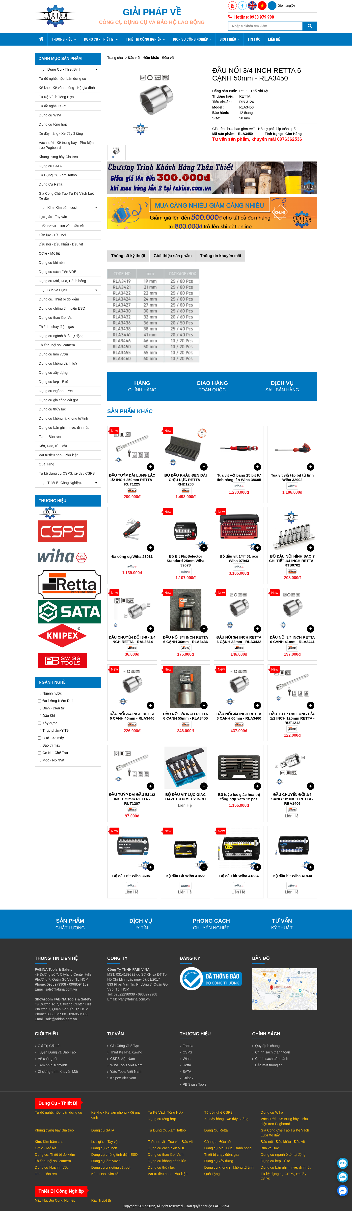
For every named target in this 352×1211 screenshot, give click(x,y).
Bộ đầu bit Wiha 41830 (292, 876)
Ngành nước (50, 693)
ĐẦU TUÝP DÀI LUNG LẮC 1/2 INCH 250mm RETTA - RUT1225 (132, 479)
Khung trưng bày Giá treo (58, 157)
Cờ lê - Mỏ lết (49, 253)
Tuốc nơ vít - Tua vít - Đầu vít (61, 226)
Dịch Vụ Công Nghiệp (192, 39)
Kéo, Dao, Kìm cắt (53, 446)
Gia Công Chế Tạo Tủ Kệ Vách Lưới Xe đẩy (67, 195)
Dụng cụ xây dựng (53, 373)
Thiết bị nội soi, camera (57, 345)
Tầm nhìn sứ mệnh (52, 1065)
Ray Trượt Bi (101, 1200)
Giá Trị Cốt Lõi (49, 1046)
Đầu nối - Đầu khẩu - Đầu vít (61, 244)
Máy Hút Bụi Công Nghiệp (55, 1200)
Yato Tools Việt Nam (125, 1072)
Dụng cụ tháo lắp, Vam (57, 318)
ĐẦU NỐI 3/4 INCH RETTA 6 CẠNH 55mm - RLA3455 (185, 716)
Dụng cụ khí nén (52, 263)
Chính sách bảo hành (271, 1059)
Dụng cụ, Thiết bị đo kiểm (59, 299)
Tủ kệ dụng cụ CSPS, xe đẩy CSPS (67, 473)
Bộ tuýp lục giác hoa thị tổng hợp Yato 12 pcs (239, 796)
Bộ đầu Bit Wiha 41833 (185, 876)
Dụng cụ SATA (50, 166)
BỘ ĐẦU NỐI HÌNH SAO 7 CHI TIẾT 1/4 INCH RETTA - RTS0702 (292, 560)
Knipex (188, 1078)
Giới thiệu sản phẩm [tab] (172, 256)
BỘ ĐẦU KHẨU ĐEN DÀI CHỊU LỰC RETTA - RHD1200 (185, 479)
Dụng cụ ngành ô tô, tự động (61, 336)
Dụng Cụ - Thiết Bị (101, 39)
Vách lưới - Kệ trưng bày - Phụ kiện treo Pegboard (66, 145)
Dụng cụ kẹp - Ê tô (53, 382)
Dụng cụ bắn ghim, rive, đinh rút (64, 428)
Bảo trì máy (49, 745)
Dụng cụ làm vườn (53, 354)
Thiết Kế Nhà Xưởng (126, 1052)
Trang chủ (115, 58)
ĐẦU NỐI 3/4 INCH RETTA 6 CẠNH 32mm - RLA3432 (239, 639)
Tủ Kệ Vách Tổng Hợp (56, 97)
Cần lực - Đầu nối (52, 235)
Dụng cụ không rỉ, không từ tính (63, 418)
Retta (187, 1065)
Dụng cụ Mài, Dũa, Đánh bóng (62, 281)
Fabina (188, 1046)
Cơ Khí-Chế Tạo (53, 753)
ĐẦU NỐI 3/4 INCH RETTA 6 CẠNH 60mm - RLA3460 (239, 716)
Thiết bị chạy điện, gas (56, 327)
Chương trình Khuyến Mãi (58, 1072)
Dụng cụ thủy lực (52, 409)
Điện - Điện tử (51, 708)
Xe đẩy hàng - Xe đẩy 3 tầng (61, 133)
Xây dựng (47, 723)
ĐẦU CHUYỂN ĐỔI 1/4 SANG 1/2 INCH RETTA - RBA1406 (292, 799)
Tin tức (253, 39)
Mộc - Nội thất (51, 760)
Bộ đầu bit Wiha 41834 (239, 876)
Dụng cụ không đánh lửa (58, 363)
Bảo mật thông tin (268, 1065)
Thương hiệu (63, 39)
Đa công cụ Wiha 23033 (132, 556)
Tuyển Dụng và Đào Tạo (57, 1052)
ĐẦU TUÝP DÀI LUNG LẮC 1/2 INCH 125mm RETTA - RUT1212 (292, 718)
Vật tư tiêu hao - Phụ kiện (59, 455)
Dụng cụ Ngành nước (56, 391)
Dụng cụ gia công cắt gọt (58, 400)
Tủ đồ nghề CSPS (53, 106)
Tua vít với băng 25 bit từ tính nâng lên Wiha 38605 (239, 477)
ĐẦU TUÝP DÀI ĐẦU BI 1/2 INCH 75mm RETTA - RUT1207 (132, 799)
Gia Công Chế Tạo (124, 1046)
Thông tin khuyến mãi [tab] (220, 256)
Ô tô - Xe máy (51, 738)
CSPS (187, 1052)
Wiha (187, 1059)
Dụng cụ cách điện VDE (57, 272)
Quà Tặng (46, 464)
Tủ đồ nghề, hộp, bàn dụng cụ (62, 79)
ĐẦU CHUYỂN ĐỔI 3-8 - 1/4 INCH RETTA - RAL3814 (132, 639)
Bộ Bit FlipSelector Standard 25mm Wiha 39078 (185, 560)
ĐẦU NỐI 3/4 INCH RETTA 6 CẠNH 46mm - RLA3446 (132, 716)
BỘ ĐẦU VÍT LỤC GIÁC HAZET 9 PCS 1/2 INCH (185, 796)
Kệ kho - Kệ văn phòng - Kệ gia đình (67, 88)
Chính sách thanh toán (272, 1052)
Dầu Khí (46, 716)
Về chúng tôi (47, 1059)
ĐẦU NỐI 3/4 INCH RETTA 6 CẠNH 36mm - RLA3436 (185, 639)
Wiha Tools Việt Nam (126, 1065)
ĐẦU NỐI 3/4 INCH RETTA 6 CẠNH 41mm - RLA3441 (292, 639)
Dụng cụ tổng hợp (53, 124)
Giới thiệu (229, 39)
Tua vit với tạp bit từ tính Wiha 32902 (292, 477)
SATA (187, 1072)
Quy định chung (267, 1046)
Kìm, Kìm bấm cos (70, 207)
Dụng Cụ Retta (50, 184)
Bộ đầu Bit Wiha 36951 (132, 876)
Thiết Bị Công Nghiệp (145, 39)
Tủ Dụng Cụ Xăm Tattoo (58, 175)
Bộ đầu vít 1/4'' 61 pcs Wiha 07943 (239, 558)
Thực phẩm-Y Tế (53, 730)
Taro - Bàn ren (50, 437)
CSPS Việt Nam (122, 1059)
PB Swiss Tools (194, 1084)
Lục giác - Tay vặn (53, 217)
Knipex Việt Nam (123, 1078)
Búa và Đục (70, 290)
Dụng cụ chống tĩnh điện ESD (62, 308)
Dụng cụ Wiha (50, 115)
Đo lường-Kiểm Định (56, 701)
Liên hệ (274, 39)
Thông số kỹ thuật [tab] (128, 256)
